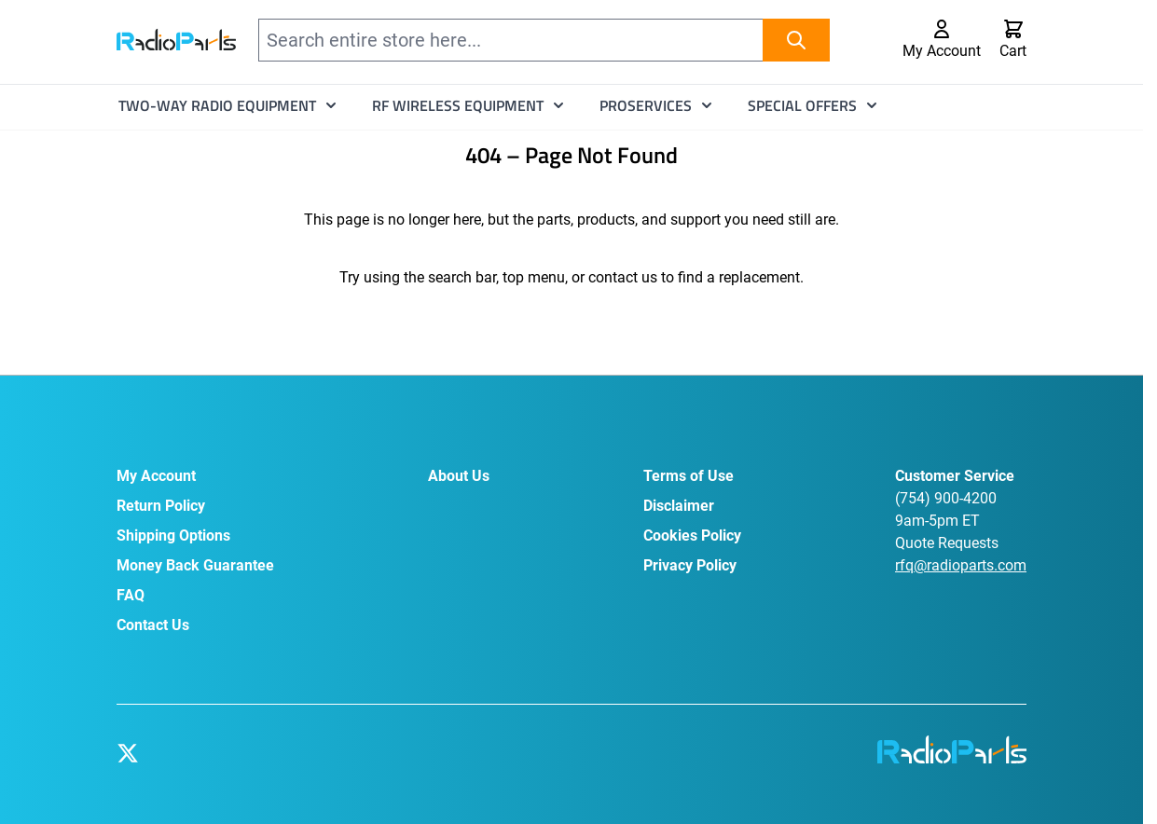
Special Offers (802, 105)
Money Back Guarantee (195, 565)
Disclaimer (678, 506)
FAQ (131, 595)
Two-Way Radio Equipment (217, 105)
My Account (156, 476)
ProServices (645, 105)
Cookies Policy (692, 535)
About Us (458, 476)
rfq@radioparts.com (960, 565)
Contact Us (153, 625)
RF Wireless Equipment (458, 105)
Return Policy (161, 506)
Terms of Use (688, 476)
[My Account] (941, 40)
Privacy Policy (690, 565)
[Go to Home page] (176, 39)
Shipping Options (173, 535)
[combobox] (544, 40)
